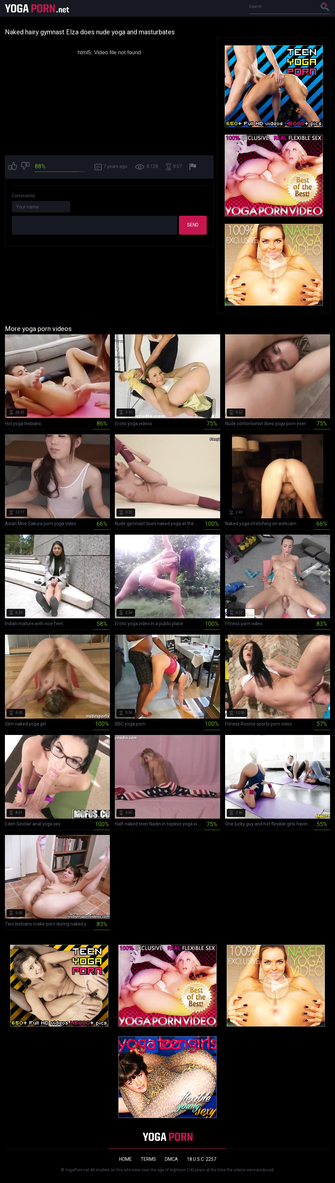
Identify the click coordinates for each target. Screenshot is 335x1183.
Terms (148, 1159)
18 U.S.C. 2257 (201, 1159)
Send (193, 224)
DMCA (171, 1159)
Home (125, 1159)
